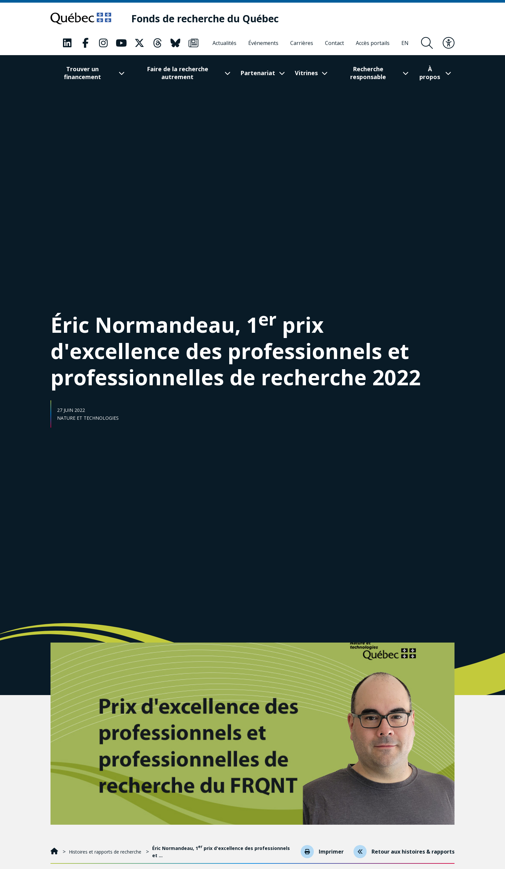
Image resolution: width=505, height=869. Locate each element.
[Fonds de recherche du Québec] (205, 18)
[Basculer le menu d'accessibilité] (449, 43)
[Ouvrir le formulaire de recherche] (427, 43)
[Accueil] (55, 852)
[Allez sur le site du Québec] (81, 18)
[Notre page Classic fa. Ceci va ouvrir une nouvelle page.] (67, 43)
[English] (405, 43)
